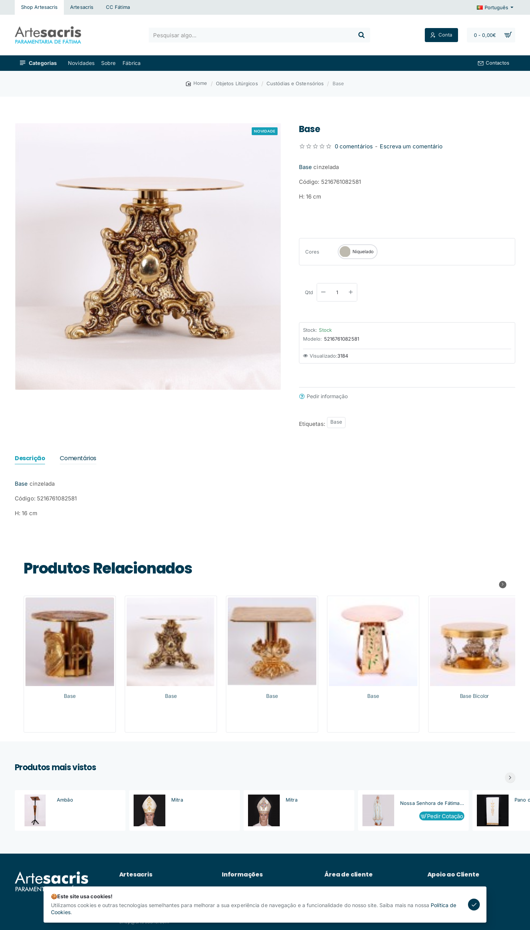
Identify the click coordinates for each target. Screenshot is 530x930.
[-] (323, 292)
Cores (312, 252)
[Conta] (441, 35)
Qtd (309, 292)
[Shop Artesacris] (39, 7)
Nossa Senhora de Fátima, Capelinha (432, 803)
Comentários (78, 458)
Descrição (30, 458)
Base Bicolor (474, 696)
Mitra (177, 800)
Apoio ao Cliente (453, 874)
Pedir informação (327, 396)
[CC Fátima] (118, 7)
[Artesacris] (82, 7)
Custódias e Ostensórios (295, 83)
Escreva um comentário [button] (411, 146)
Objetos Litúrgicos (237, 83)
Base (305, 166)
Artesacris (135, 874)
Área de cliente (348, 874)
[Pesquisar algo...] (361, 35)
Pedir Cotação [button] (445, 816)
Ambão (65, 800)
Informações (242, 874)
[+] (350, 292)
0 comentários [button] (354, 146)
